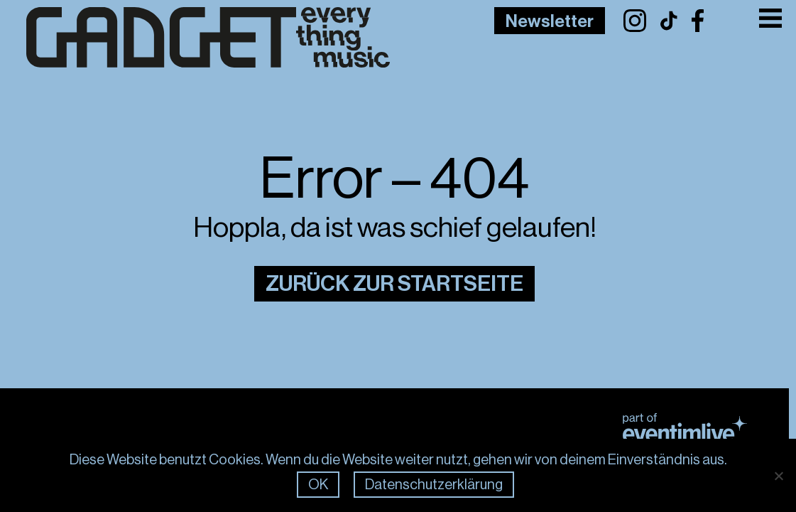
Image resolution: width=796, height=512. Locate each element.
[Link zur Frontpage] (186, 37)
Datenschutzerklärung (434, 484)
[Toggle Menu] (771, 18)
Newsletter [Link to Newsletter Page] (550, 21)
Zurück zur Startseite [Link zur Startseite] (394, 284)
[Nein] (778, 476)
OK (318, 484)
